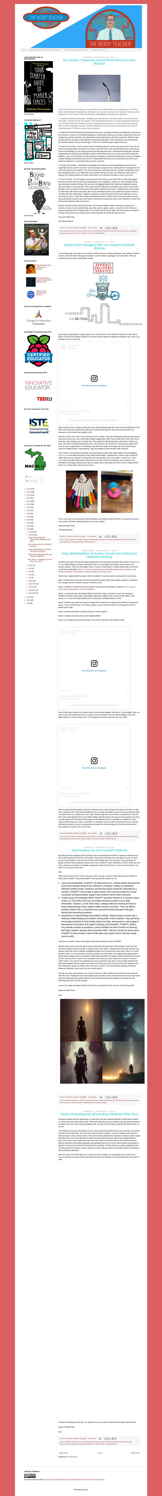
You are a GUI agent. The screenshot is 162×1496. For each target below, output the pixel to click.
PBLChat (135, 836)
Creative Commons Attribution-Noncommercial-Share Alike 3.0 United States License (75, 1480)
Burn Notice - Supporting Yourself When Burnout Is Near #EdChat (99, 61)
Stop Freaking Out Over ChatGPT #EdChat (99, 850)
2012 (28, 495)
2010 (28, 489)
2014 (28, 501)
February (31, 535)
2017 (28, 510)
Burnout (66, 231)
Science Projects (86, 839)
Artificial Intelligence (72, 1100)
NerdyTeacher (98, 231)
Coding (66, 539)
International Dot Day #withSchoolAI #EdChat (43, 267)
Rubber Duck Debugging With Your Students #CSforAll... (40, 555)
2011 (28, 492)
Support (70, 233)
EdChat (88, 1100)
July (30, 578)
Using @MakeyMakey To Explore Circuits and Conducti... (39, 550)
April (30, 568)
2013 (28, 498)
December (32, 593)
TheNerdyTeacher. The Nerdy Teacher (95, 1102)
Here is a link (63, 455)
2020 (28, 520)
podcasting (74, 1444)
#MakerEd (67, 1442)
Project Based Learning (66, 839)
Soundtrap (82, 1444)
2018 (28, 514)
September (32, 584)
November (32, 590)
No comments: (92, 228)
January (31, 532)
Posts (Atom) (72, 1457)
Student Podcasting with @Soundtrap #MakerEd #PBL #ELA (99, 1114)
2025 (28, 600)
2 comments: (92, 1438)
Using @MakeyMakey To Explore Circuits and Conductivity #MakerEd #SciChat (99, 555)
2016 (28, 507)
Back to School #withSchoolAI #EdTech (41, 293)
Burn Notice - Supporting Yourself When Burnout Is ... (39, 560)
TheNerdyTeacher (99, 233)
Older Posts (135, 1453)
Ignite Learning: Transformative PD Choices (45, 50)
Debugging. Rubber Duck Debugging (87, 539)
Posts (29, 477)
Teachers (77, 233)
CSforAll (72, 539)
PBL (69, 1444)
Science (77, 839)
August (31, 581)
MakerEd (91, 1442)
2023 (28, 529)
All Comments (31, 481)
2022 (28, 526)
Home (24, 50)
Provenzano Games (98, 50)
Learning (80, 231)
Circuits (66, 836)
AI (64, 985)
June (30, 575)
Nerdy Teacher (88, 231)
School (73, 1102)
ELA (80, 1442)
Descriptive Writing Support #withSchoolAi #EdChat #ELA (44, 280)
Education (73, 231)
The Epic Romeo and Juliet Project (76, 50)
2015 (28, 504)
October (31, 587)
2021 (28, 523)
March (30, 565)
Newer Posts (63, 1453)
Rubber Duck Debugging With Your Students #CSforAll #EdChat (99, 246)
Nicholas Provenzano (110, 231)
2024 (28, 597)
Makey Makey (81, 836)
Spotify (61, 1127)
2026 (28, 603)
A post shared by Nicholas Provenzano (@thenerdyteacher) (94, 420)
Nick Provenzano (122, 231)
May (30, 571)
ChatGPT (83, 1100)
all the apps (68, 598)
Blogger (85, 1490)
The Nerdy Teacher (87, 233)
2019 (28, 517)
